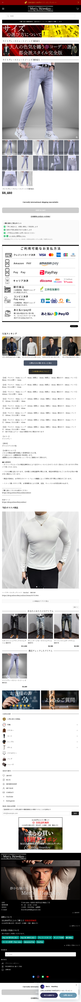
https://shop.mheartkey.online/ (14, 502)
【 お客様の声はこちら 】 (40, 371)
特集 (9, 725)
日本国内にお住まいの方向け (40, 216)
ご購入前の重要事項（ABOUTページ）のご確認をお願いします (40, 22)
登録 (75, 813)
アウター (10, 730)
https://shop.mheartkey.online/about (16, 493)
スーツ (9, 736)
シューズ (10, 764)
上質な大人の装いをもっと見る (40, 363)
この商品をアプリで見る (40, 601)
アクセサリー (12, 753)
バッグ (9, 759)
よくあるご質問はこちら (16, 236)
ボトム (9, 747)
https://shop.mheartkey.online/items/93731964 (20, 595)
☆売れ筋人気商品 (13, 719)
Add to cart (40, 210)
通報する (75, 607)
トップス (10, 742)
